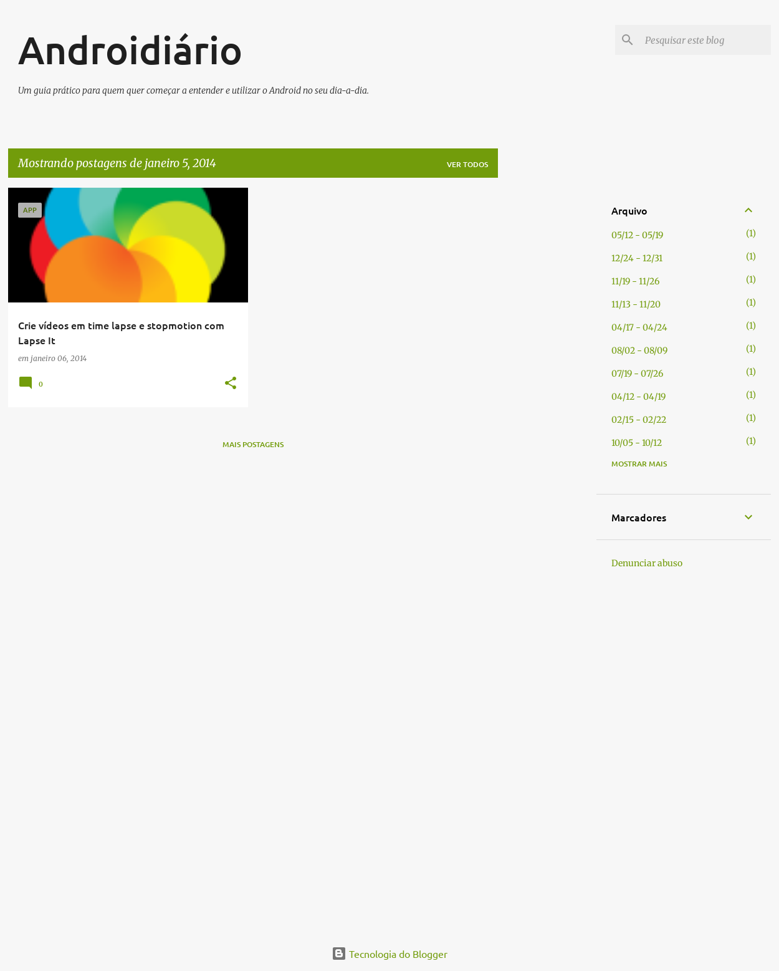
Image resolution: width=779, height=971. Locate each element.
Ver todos (467, 164)
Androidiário (130, 49)
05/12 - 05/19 (637, 235)
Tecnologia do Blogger (389, 953)
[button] (230, 383)
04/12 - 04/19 (638, 396)
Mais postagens (253, 444)
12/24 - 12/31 (636, 258)
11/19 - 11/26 (635, 281)
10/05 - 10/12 (636, 442)
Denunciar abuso (646, 563)
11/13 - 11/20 (636, 304)
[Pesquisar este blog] (705, 40)
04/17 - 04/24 (639, 327)
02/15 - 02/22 (638, 419)
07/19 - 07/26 (637, 373)
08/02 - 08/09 (639, 350)
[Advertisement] (547, 375)
